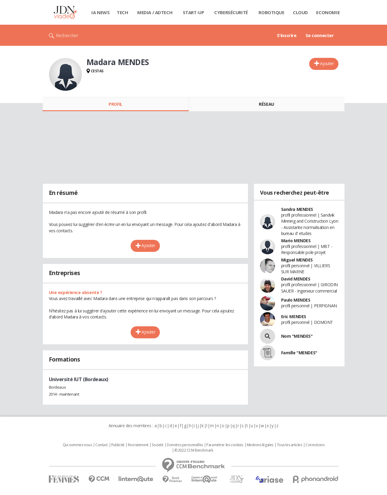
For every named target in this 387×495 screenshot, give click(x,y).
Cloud (300, 12)
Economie (328, 12)
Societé (157, 445)
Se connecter (320, 35)
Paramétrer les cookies (224, 445)
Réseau (266, 104)
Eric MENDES (293, 316)
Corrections (315, 445)
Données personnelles (185, 445)
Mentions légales (260, 445)
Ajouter (327, 63)
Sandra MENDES (297, 209)
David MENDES (295, 279)
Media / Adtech (154, 12)
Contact (101, 445)
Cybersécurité (231, 12)
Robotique (271, 12)
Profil (115, 104)
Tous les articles (289, 445)
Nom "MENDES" (297, 336)
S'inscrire (287, 35)
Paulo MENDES (295, 300)
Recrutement (138, 445)
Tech (122, 12)
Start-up (193, 12)
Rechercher (67, 35)
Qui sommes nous (77, 445)
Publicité (118, 445)
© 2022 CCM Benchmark (193, 450)
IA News (100, 12)
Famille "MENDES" (299, 353)
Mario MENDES (296, 240)
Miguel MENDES (297, 260)
